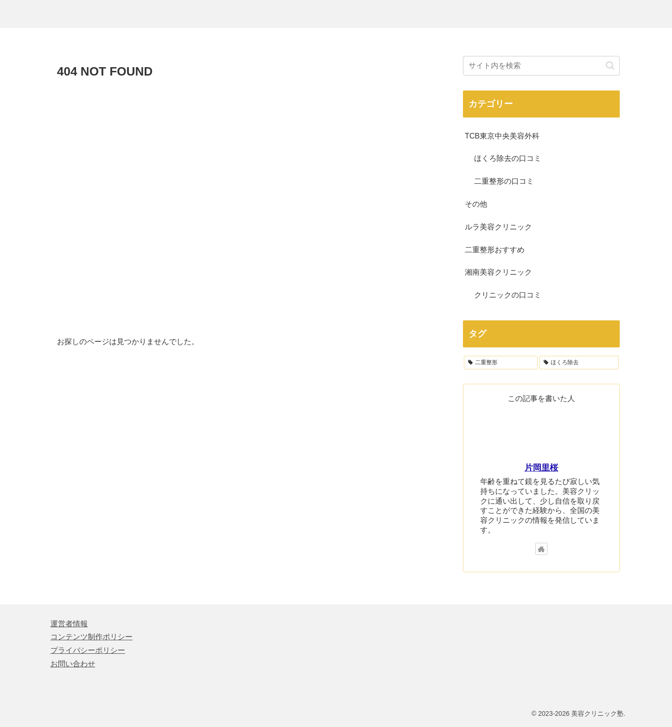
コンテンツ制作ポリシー (91, 637)
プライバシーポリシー (87, 650)
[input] (541, 66)
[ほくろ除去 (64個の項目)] (579, 363)
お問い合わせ (72, 664)
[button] (610, 65)
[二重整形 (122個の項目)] (501, 363)
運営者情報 (69, 624)
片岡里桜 (541, 467)
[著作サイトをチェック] (541, 549)
